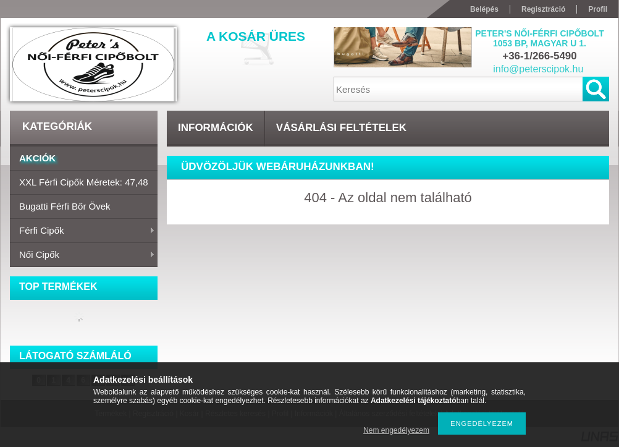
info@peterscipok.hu (538, 69)
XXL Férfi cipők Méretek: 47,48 (83, 182)
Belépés (484, 9)
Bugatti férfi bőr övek (65, 206)
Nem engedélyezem (396, 430)
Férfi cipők (82, 231)
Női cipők (82, 255)
